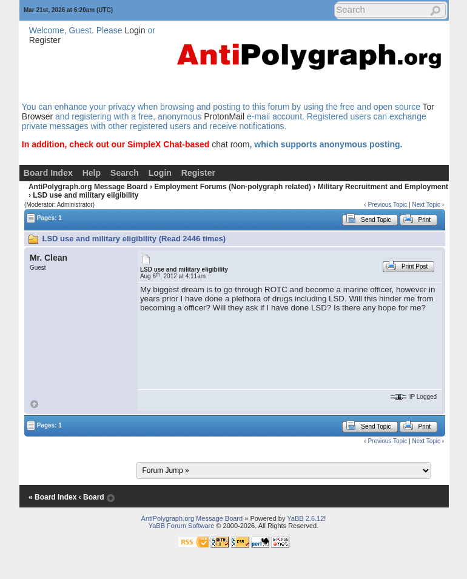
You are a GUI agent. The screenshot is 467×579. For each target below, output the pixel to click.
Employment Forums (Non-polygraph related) (232, 186)
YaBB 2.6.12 (305, 518)
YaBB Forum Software (182, 525)
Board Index (48, 173)
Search (124, 173)
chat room (230, 144)
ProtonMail (224, 116)
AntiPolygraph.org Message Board (88, 186)
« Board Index (52, 497)
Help (91, 173)
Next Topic (426, 204)
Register (45, 40)
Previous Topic (387, 204)
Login (134, 30)
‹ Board (91, 497)
